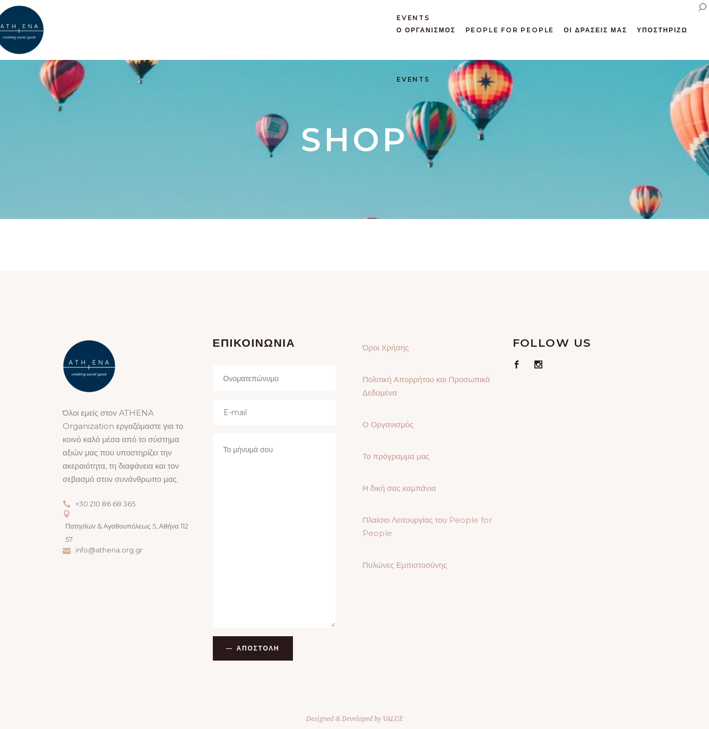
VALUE (393, 718)
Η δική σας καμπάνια (399, 488)
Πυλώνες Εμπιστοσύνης (404, 565)
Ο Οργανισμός (387, 424)
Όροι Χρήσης (385, 347)
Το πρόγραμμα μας (395, 456)
